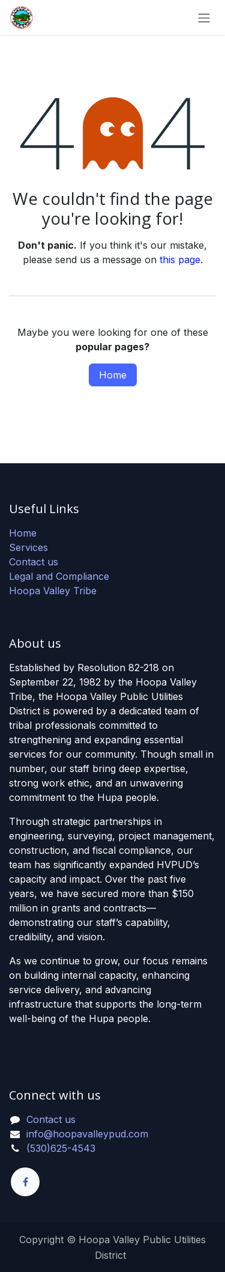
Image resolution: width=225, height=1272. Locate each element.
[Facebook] (25, 1181)
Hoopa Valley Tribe (53, 591)
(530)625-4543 (60, 1148)
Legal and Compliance (59, 576)
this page (180, 260)
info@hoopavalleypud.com (87, 1134)
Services (28, 547)
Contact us (33, 562)
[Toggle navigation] (204, 17)
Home (113, 375)
